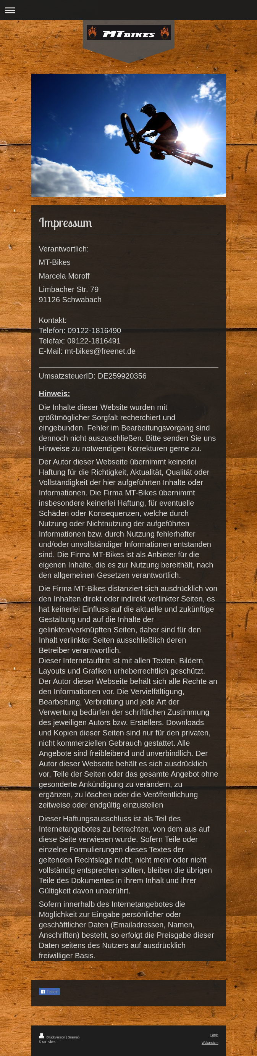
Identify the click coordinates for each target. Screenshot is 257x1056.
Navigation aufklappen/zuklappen (128, 10)
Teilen (49, 992)
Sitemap (74, 1037)
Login (214, 1035)
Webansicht (210, 1043)
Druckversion (52, 1037)
